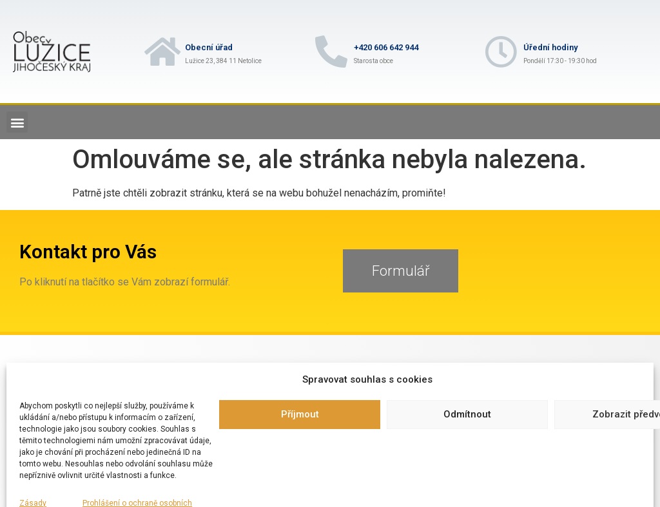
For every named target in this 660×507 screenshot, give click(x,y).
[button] (17, 122)
